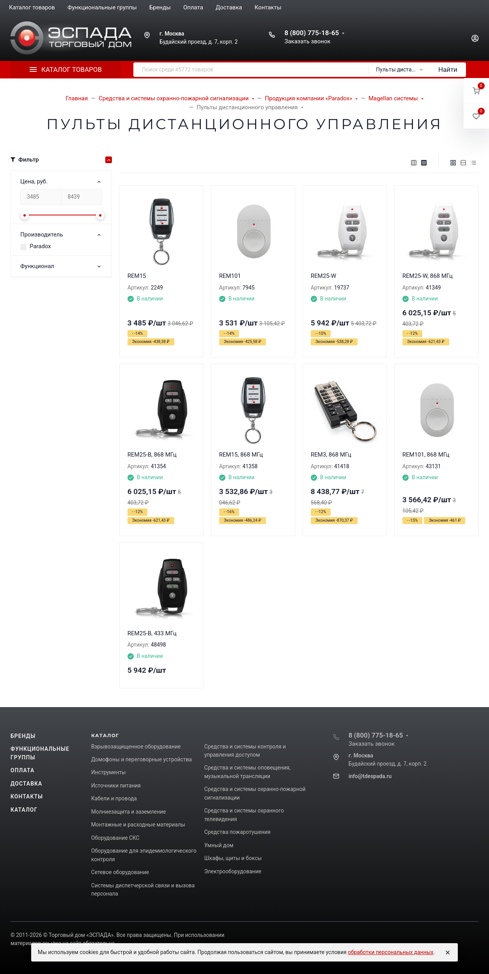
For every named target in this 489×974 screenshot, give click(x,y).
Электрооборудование (233, 871)
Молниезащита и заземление (128, 812)
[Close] (447, 953)
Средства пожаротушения (237, 832)
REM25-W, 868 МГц (427, 275)
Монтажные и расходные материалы (138, 824)
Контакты (27, 796)
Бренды (23, 736)
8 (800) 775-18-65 (311, 33)
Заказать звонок (307, 41)
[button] (476, 90)
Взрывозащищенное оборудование (136, 746)
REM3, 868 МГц (331, 454)
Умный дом (219, 845)
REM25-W (323, 275)
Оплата (22, 770)
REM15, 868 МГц (241, 454)
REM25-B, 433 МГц (152, 633)
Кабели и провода (114, 798)
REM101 (230, 275)
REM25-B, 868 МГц (152, 454)
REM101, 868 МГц (426, 454)
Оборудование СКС (115, 838)
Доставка (26, 783)
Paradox (40, 246)
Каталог (24, 810)
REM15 (137, 275)
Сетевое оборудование (120, 872)
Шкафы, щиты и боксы (233, 858)
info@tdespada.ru (370, 776)
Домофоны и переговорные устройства (141, 759)
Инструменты (108, 772)
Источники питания (116, 785)
